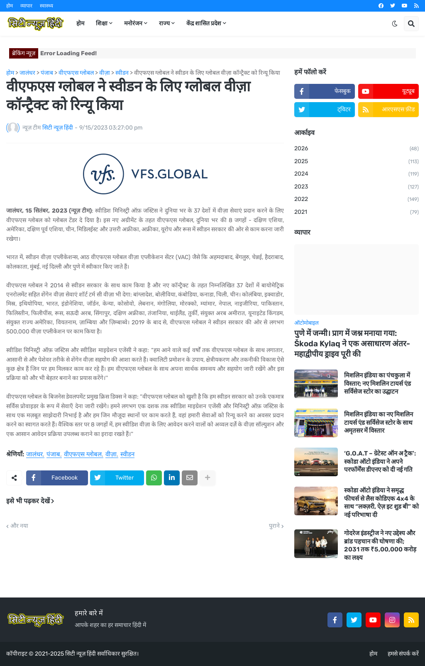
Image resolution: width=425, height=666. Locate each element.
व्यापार (26, 6)
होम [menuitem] (80, 23)
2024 (356, 174)
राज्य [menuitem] (164, 23)
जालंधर (34, 454)
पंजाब (53, 454)
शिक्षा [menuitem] (101, 23)
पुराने (274, 526)
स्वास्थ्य (46, 6)
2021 (356, 212)
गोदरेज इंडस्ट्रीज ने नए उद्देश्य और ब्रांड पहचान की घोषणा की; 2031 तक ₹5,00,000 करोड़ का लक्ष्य (380, 545)
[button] (395, 23)
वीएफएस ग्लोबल (83, 454)
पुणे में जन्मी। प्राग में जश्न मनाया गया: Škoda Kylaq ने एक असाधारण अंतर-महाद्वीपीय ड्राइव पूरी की (352, 343)
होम (9, 6)
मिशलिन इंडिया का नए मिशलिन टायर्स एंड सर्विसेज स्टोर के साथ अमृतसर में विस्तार (378, 422)
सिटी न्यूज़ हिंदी (80, 653)
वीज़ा (111, 454)
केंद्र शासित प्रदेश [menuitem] (203, 23)
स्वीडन (127, 454)
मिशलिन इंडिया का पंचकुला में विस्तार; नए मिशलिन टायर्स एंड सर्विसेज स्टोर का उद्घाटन (377, 383)
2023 (356, 187)
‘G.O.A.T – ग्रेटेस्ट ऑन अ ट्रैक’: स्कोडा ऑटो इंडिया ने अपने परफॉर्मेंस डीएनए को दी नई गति (380, 461)
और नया (19, 526)
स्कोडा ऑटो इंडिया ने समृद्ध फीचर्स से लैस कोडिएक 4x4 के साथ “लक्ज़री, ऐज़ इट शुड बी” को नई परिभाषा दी (381, 503)
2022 (356, 200)
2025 (356, 162)
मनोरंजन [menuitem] (133, 23)
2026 (356, 149)
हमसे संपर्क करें (403, 653)
